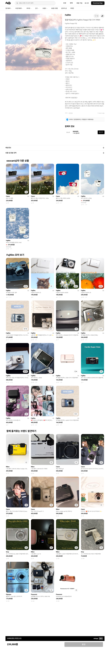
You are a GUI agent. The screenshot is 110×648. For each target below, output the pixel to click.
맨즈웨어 (8, 8)
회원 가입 (79, 3)
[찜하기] (96, 16)
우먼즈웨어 (19, 8)
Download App (98, 3)
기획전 (72, 8)
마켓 (64, 3)
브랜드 (45, 8)
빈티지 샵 (64, 8)
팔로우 (101, 132)
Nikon (7, 467)
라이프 (29, 8)
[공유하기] (102, 16)
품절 (84, 644)
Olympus (8, 594)
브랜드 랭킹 (54, 8)
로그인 (87, 3)
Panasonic (34, 594)
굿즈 (37, 8)
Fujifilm (68, 15)
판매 (71, 3)
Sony (7, 552)
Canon (8, 196)
